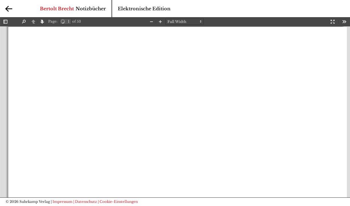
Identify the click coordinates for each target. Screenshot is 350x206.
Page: (52, 21)
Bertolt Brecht (57, 8)
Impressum (62, 201)
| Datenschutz (85, 201)
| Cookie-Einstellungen (118, 201)
